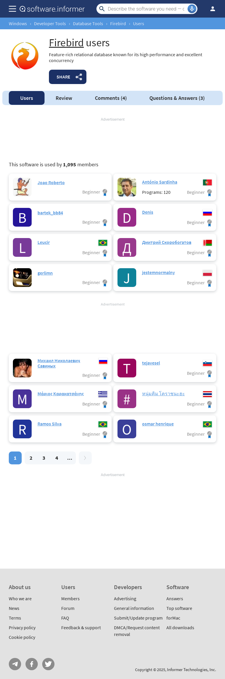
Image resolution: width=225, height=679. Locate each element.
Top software (179, 608)
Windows (18, 23)
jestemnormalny (158, 272)
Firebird (118, 23)
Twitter (48, 664)
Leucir (44, 242)
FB (31, 664)
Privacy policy (22, 627)
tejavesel (151, 363)
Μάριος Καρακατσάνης (61, 393)
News (14, 608)
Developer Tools (50, 23)
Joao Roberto (51, 182)
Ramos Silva (50, 424)
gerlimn (45, 273)
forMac (173, 618)
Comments (111, 98)
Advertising (125, 598)
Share (63, 77)
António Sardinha (159, 182)
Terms (15, 618)
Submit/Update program (138, 618)
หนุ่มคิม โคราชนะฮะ (163, 393)
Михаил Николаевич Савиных (59, 363)
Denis (147, 212)
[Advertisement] (112, 139)
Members (70, 598)
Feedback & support (81, 627)
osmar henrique (158, 424)
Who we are (20, 598)
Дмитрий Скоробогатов (166, 242)
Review (64, 98)
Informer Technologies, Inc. (191, 669)
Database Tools (88, 23)
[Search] (146, 9)
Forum (67, 608)
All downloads (180, 627)
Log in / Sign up (210, 8)
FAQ (65, 618)
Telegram (15, 664)
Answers (177, 98)
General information (134, 608)
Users (26, 98)
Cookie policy (22, 637)
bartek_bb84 (50, 212)
